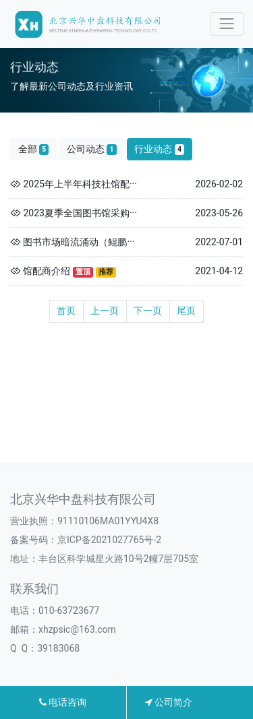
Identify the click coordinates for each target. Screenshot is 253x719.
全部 (33, 149)
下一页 (148, 310)
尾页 (186, 310)
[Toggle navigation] (227, 24)
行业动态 (159, 149)
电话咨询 (62, 702)
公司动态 (92, 149)
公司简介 (168, 702)
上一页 (104, 310)
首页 (66, 310)
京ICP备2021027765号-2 (109, 539)
